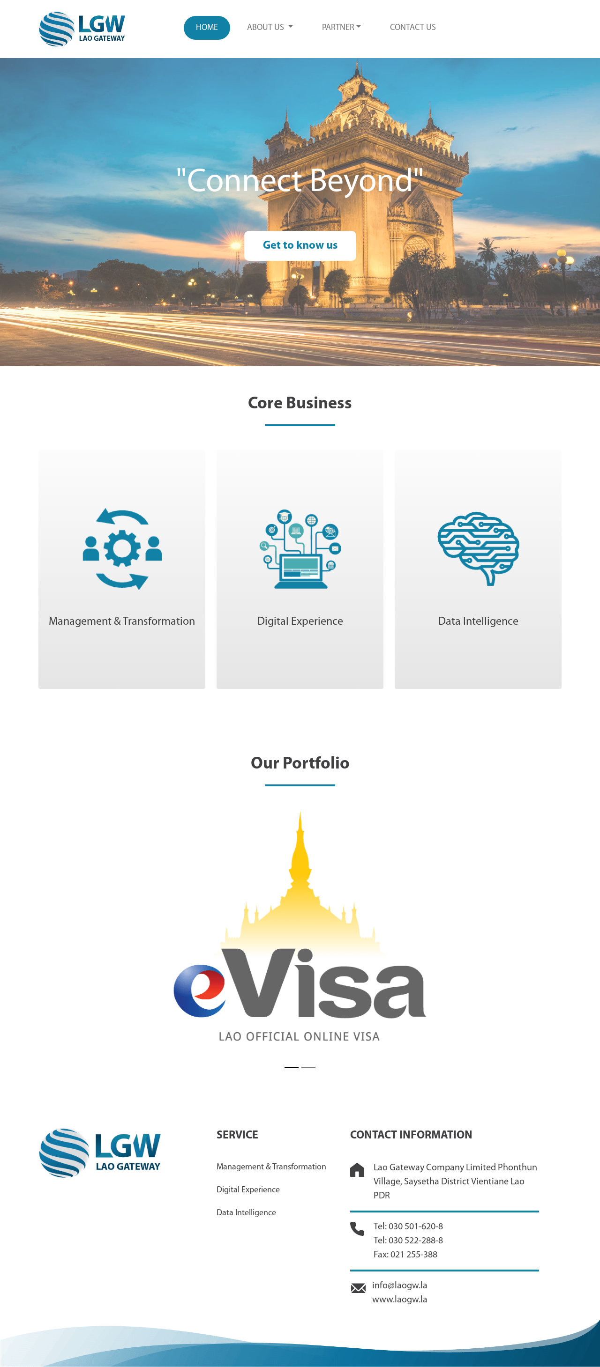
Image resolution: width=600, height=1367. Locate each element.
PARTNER (338, 27)
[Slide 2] (308, 1067)
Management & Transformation (271, 1167)
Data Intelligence (246, 1213)
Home (207, 27)
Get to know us (300, 245)
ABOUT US (266, 27)
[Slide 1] (292, 1067)
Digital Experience (248, 1190)
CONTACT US (413, 27)
